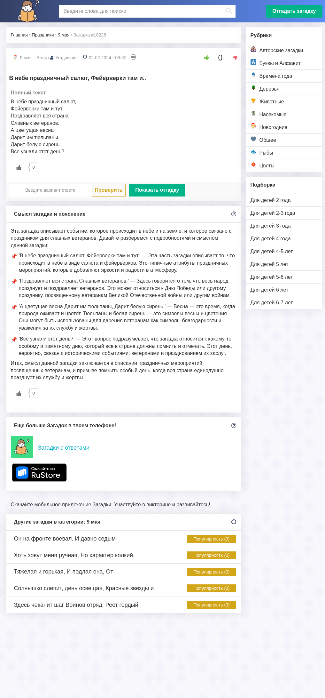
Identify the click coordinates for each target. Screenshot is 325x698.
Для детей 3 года (271, 226)
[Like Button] (204, 57)
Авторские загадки (277, 49)
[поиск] (146, 11)
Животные (267, 101)
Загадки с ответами (64, 448)
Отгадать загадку (294, 11)
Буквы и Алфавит (276, 62)
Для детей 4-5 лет (272, 251)
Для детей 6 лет (270, 290)
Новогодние (269, 126)
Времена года (271, 75)
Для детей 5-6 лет (272, 277)
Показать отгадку (157, 190)
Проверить (109, 190)
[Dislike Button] (233, 57)
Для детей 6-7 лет (272, 302)
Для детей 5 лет (270, 264)
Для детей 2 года (271, 200)
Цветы (263, 165)
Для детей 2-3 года (273, 213)
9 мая (26, 57)
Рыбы (262, 152)
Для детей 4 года (271, 238)
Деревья (265, 88)
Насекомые (269, 113)
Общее (263, 139)
